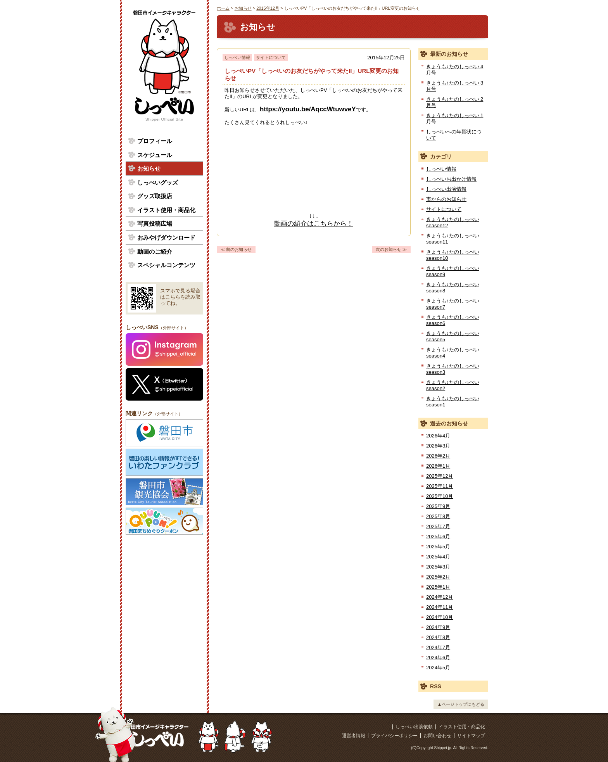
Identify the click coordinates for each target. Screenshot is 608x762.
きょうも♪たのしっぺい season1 (452, 402)
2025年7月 (438, 526)
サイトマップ (471, 735)
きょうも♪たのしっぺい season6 (452, 320)
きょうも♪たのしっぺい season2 (452, 385)
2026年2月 (438, 456)
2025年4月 (438, 557)
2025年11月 (439, 486)
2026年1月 (438, 466)
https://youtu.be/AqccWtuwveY (308, 109)
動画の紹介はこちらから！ (313, 223)
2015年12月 (267, 8)
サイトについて (271, 57)
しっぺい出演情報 (446, 189)
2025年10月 (439, 496)
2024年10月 (439, 617)
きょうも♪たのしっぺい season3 (452, 369)
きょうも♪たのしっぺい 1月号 (454, 118)
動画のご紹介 (154, 251)
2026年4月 (438, 436)
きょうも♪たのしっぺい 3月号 (454, 86)
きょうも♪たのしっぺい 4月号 (454, 70)
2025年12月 (439, 476)
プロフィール (154, 141)
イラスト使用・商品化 (166, 210)
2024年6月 (438, 657)
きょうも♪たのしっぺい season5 (452, 336)
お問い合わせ (437, 735)
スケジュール (154, 155)
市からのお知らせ (446, 199)
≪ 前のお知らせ (236, 249)
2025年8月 (438, 516)
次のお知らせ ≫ (391, 249)
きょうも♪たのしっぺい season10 (452, 255)
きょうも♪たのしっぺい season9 (452, 271)
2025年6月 (438, 536)
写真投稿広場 (154, 223)
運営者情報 (353, 735)
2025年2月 (438, 577)
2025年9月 (438, 506)
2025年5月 (438, 546)
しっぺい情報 (237, 57)
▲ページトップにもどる (460, 704)
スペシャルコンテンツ (166, 265)
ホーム (223, 8)
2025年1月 (438, 587)
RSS (435, 686)
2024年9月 (438, 627)
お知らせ (243, 8)
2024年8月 (438, 637)
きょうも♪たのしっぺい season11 (452, 239)
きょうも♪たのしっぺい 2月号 (454, 102)
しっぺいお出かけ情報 (451, 179)
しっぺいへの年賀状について (454, 135)
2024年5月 (438, 667)
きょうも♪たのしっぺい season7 (452, 304)
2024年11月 (439, 607)
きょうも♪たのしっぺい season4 (452, 353)
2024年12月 (439, 597)
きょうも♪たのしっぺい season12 (452, 222)
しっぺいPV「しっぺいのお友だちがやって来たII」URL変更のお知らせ (312, 74)
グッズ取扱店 (154, 196)
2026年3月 (438, 446)
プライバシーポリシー (394, 735)
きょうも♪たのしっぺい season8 (452, 288)
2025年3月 (438, 567)
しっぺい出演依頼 (414, 726)
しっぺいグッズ (157, 182)
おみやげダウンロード (166, 237)
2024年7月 (438, 647)
